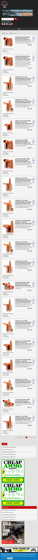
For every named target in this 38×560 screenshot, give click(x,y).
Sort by (3, 33)
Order (11, 33)
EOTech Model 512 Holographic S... (10, 454)
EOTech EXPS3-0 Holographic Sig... (10, 447)
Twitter (7, 24)
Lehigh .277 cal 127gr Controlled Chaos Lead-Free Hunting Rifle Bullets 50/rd (23, 78)
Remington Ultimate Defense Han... (9, 514)
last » (35, 437)
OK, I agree (4, 558)
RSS (3, 24)
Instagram (10, 24)
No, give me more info (30, 556)
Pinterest (12, 24)
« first (16, 437)
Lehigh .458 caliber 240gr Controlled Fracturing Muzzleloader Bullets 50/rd (22, 284)
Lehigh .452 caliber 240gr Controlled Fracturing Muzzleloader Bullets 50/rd (22, 38)
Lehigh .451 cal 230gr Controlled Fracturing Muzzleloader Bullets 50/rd (22, 142)
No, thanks (10, 558)
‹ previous (20, 437)
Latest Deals (4, 443)
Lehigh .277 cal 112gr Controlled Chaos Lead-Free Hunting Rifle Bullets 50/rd (23, 101)
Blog (8, 443)
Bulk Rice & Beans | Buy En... (8, 449)
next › (32, 437)
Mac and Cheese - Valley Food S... (9, 456)
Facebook (5, 24)
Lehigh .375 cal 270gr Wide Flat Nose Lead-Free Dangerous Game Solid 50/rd (23, 122)
